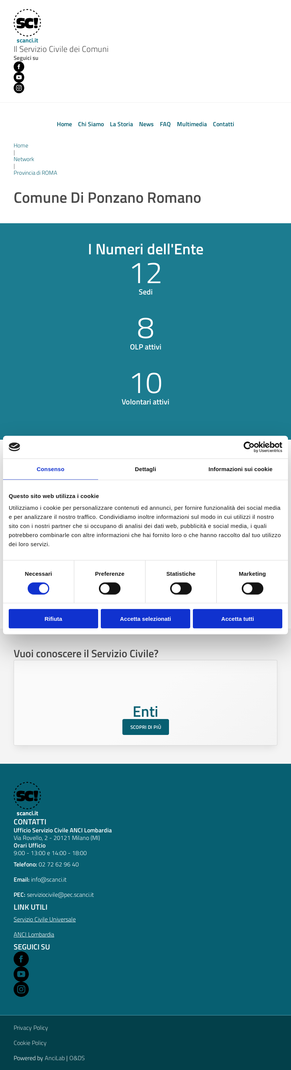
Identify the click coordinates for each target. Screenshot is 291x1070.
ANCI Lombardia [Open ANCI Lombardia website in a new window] (34, 934)
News (146, 123)
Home (64, 123)
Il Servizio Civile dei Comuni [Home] (61, 49)
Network (24, 159)
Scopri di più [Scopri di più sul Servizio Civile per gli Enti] (145, 727)
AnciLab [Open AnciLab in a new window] (55, 1057)
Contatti (223, 123)
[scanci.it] (26, 799)
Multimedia (192, 123)
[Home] (26, 26)
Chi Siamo (91, 123)
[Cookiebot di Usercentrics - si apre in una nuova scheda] (249, 447)
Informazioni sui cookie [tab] (240, 468)
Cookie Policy (30, 1042)
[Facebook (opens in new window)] (19, 66)
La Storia (121, 123)
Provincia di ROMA (35, 172)
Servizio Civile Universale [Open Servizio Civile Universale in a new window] (45, 919)
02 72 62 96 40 (59, 864)
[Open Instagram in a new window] (21, 989)
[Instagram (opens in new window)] (19, 88)
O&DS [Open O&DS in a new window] (77, 1057)
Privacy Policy (31, 1027)
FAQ (165, 123)
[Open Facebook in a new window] (21, 959)
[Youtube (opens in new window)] (19, 77)
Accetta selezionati (145, 619)
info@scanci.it (49, 879)
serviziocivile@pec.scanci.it (60, 894)
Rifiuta (53, 619)
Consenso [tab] (50, 468)
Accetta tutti (237, 619)
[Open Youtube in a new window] (21, 974)
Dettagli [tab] (145, 468)
